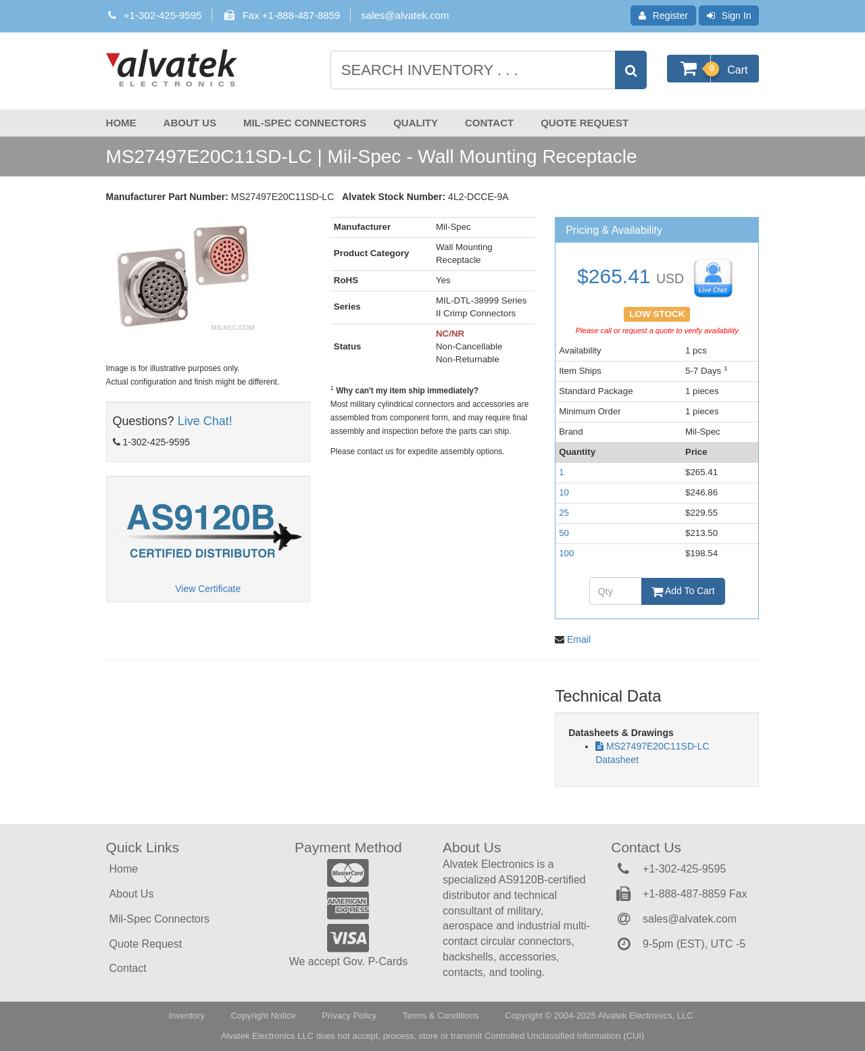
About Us (190, 122)
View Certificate (208, 588)
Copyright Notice (263, 1015)
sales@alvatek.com (405, 15)
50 (564, 533)
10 (564, 492)
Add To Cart (683, 590)
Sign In (729, 15)
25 (564, 513)
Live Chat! (205, 421)
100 (566, 553)
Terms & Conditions (441, 1015)
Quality (415, 122)
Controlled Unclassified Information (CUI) (564, 1036)
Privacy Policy (349, 1015)
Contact (489, 122)
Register (663, 15)
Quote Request (584, 122)
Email (579, 639)
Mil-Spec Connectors (304, 122)
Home (121, 122)
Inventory (186, 1015)
